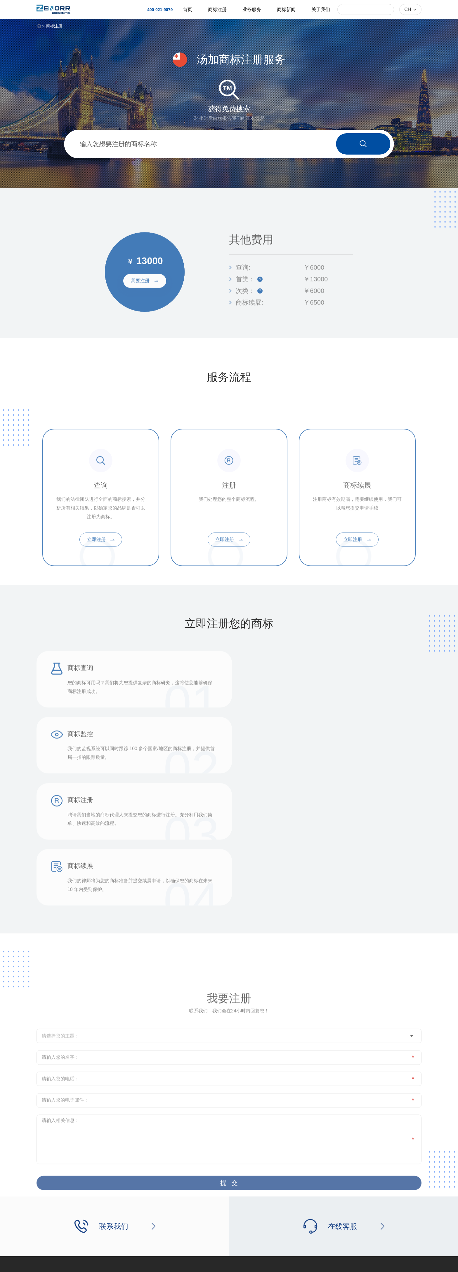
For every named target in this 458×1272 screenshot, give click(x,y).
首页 (187, 9)
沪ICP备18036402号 (134, 1262)
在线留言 (263, 1208)
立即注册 (100, 583)
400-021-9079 (160, 10)
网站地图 (413, 1262)
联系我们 (263, 1197)
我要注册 (144, 304)
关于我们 (320, 9)
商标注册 (217, 9)
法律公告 (389, 1262)
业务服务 (251, 9)
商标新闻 (286, 9)
